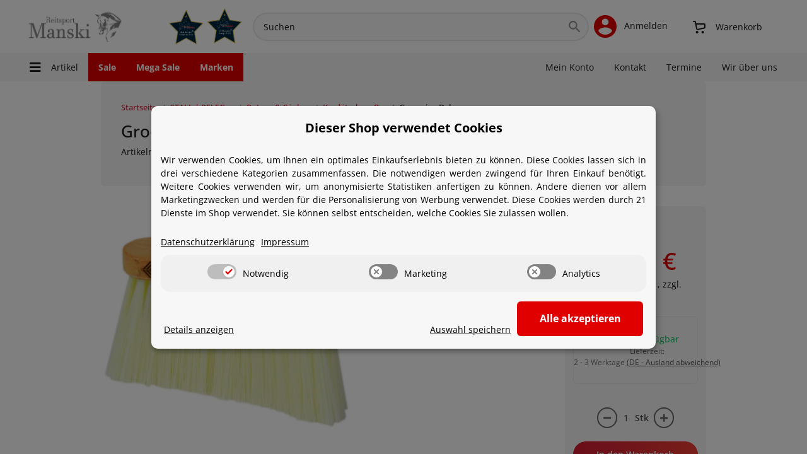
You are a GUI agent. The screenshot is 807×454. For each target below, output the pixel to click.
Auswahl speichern (470, 329)
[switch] (221, 271)
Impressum (285, 242)
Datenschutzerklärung (208, 242)
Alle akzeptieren (580, 318)
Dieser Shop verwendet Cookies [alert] (403, 127)
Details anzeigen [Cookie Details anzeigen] (199, 329)
